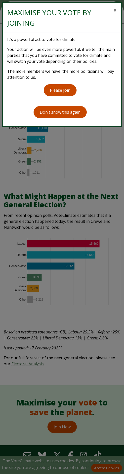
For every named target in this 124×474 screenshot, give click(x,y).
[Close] (115, 10)
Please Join (60, 90)
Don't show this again (60, 112)
